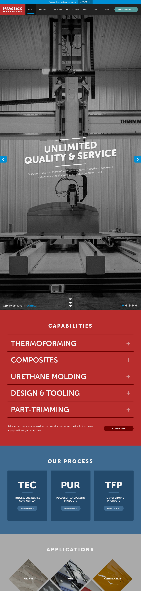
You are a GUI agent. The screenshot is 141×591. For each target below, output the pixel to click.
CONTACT (32, 305)
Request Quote (126, 9)
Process (58, 9)
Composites (34, 360)
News (96, 9)
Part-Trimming (40, 409)
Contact (107, 9)
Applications (72, 9)
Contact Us (118, 428)
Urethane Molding (48, 376)
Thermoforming (43, 343)
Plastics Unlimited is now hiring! (70, 2)
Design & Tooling (45, 393)
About (86, 9)
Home (31, 9)
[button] (137, 159)
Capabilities (43, 9)
